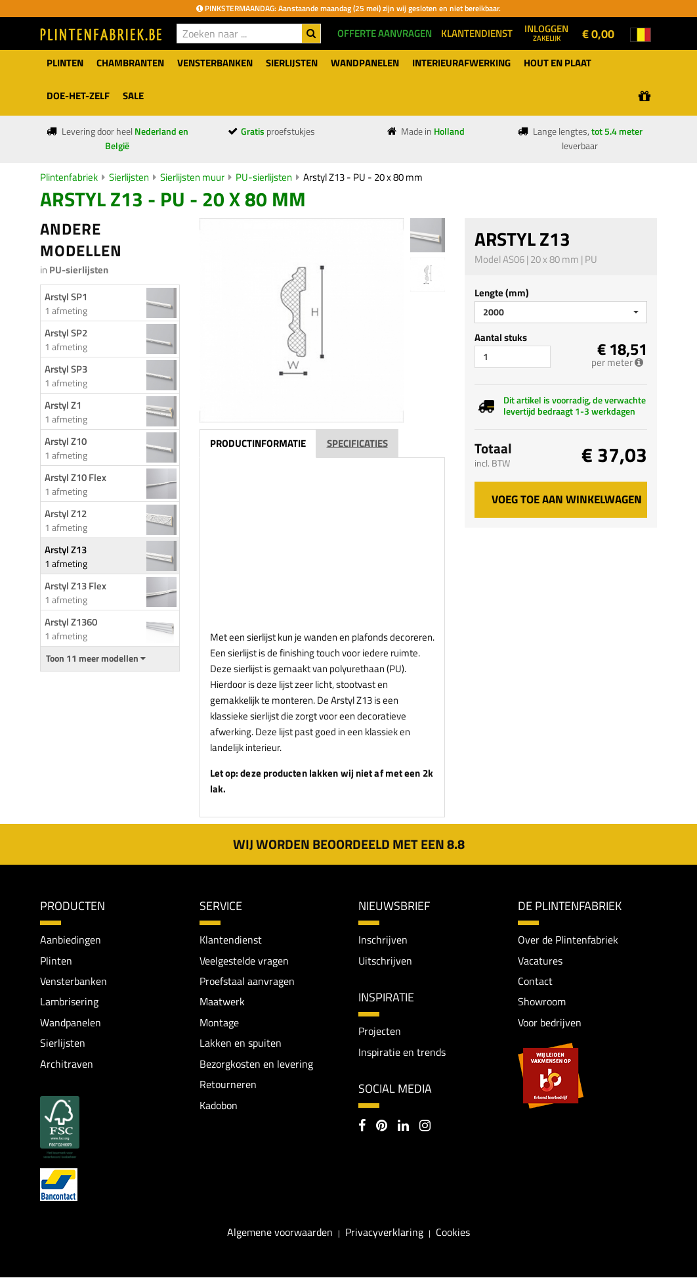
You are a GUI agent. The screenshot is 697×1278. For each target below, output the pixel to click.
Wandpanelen (70, 1022)
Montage (219, 1022)
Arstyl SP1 (66, 296)
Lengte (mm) (502, 292)
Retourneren (228, 1085)
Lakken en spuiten (241, 1043)
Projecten (379, 1031)
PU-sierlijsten (264, 177)
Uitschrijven (385, 961)
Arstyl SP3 (66, 369)
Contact (535, 981)
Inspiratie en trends (402, 1052)
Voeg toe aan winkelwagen (567, 499)
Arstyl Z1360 (71, 621)
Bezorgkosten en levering (256, 1064)
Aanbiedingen (70, 939)
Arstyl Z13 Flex (75, 585)
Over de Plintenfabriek (568, 939)
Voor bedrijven (549, 1022)
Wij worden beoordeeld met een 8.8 (349, 844)
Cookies (453, 1233)
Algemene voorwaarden (280, 1233)
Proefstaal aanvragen (247, 981)
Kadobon (219, 1106)
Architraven (66, 1064)
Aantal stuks (501, 337)
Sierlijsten (129, 177)
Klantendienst (231, 939)
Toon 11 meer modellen (96, 658)
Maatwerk (222, 1002)
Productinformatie (258, 443)
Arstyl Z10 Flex (75, 477)
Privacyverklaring (384, 1233)
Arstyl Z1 (63, 405)
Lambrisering (69, 1002)
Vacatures (540, 961)
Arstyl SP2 (66, 332)
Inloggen (546, 32)
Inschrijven (383, 939)
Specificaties (357, 443)
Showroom (542, 1002)
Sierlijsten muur (192, 177)
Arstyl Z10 (66, 441)
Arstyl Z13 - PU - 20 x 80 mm (363, 177)
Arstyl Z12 (66, 513)
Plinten (56, 961)
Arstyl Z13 (66, 549)
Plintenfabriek (69, 177)
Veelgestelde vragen (244, 961)
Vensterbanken (73, 981)
